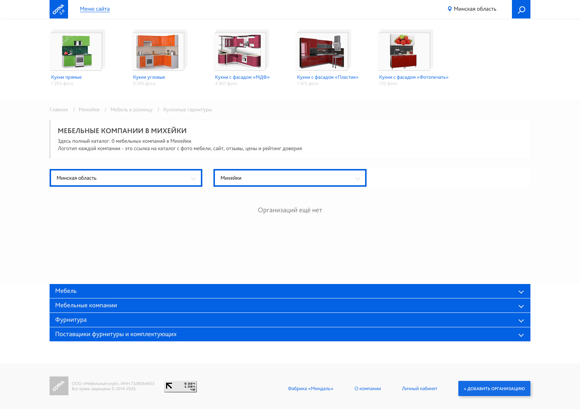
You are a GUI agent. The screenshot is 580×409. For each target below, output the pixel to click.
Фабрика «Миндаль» (310, 388)
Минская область (475, 8)
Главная (59, 109)
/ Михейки (85, 109)
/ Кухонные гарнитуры (183, 109)
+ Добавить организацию (494, 388)
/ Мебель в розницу (127, 109)
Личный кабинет (419, 388)
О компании (367, 388)
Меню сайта (95, 9)
